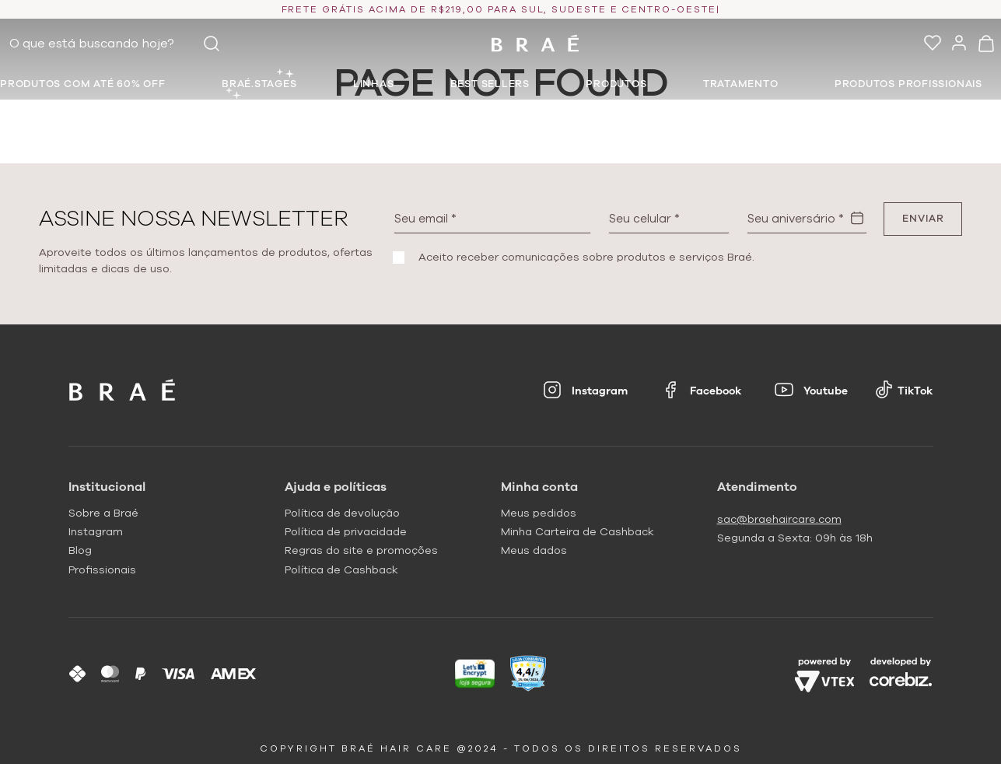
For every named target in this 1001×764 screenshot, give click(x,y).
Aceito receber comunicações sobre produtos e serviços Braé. (586, 257)
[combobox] (118, 43)
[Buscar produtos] (211, 43)
